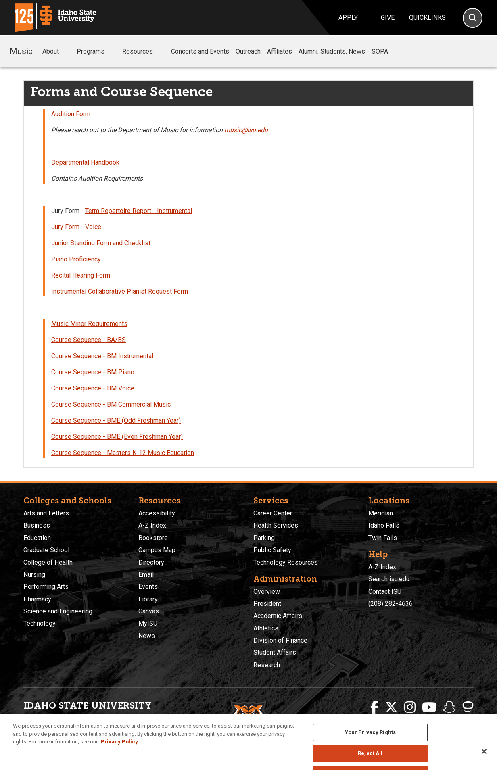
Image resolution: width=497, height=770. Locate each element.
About (56, 52)
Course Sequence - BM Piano (92, 372)
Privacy (206, 746)
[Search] (472, 18)
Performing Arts (46, 587)
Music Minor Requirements (89, 324)
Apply (348, 17)
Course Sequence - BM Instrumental (102, 356)
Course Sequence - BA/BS (88, 340)
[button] (65, 52)
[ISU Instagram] (410, 707)
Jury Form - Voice (76, 227)
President (267, 603)
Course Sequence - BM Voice (92, 388)
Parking (264, 538)
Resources (143, 52)
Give (388, 17)
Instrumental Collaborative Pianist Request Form (119, 291)
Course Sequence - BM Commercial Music (111, 404)
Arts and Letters (46, 513)
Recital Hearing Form (80, 275)
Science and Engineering (57, 611)
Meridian (380, 513)
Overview (266, 591)
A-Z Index (152, 525)
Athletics (265, 628)
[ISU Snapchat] (449, 707)
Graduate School (46, 550)
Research (266, 665)
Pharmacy (37, 599)
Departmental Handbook (85, 162)
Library (148, 599)
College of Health (48, 562)
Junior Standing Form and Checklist (100, 243)
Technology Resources (285, 562)
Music (21, 51)
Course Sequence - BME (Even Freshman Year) (117, 436)
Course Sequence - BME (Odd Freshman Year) (116, 420)
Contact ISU (384, 591)
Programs (96, 52)
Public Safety (272, 550)
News (146, 636)
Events (148, 587)
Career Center (272, 513)
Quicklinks (427, 17)
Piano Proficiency (76, 259)
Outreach (248, 51)
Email (146, 574)
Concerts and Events (200, 51)
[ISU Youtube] (429, 707)
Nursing (34, 574)
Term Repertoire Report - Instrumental (138, 211)
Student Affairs (274, 652)
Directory (151, 562)
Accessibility (156, 513)
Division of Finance (280, 640)
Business (36, 525)
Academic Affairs (277, 616)
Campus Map (156, 550)
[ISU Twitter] (391, 707)
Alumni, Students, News (332, 51)
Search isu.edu (388, 579)
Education (37, 538)
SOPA (380, 51)
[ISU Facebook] (374, 707)
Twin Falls (382, 538)
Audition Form (70, 114)
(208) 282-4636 (390, 603)
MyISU (147, 623)
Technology (39, 623)
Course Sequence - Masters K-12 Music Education (122, 453)
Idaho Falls (383, 525)
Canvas (148, 611)
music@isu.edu (246, 130)
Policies (228, 746)
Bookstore (153, 538)
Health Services (275, 525)
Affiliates (279, 51)
